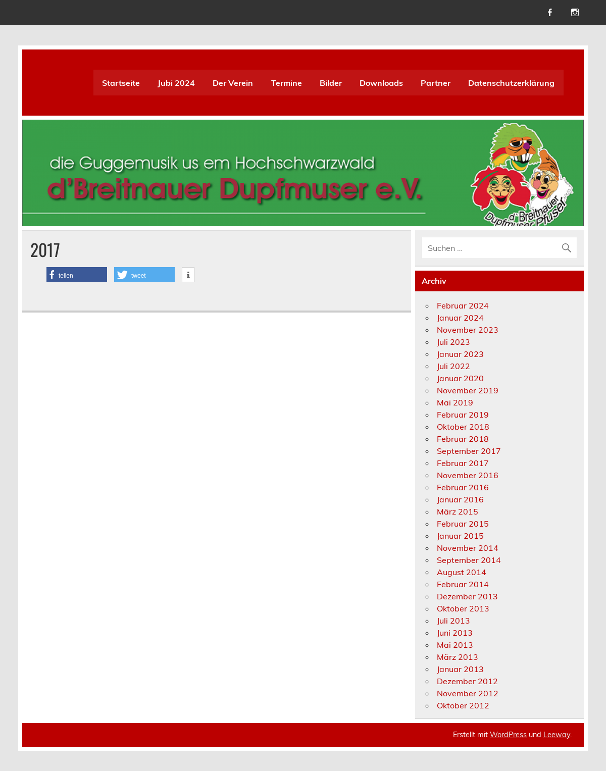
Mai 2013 (455, 645)
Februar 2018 (463, 439)
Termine (286, 83)
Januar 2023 (460, 354)
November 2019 (467, 390)
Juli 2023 (453, 342)
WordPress (508, 734)
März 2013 (457, 657)
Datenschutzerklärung (511, 83)
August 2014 (461, 572)
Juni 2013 (455, 633)
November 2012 (467, 693)
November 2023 (467, 330)
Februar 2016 (463, 487)
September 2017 (469, 451)
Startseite (121, 83)
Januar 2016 (460, 499)
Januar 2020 (460, 378)
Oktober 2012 (463, 705)
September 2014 (469, 560)
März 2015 (457, 511)
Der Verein (233, 83)
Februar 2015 (463, 524)
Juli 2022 (453, 366)
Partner (435, 83)
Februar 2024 (463, 305)
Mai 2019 (455, 402)
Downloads (381, 83)
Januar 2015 (460, 536)
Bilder (331, 83)
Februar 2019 (463, 414)
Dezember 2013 (467, 596)
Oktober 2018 (463, 427)
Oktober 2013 (463, 608)
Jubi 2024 (176, 83)
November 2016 (467, 475)
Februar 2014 (463, 584)
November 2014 (467, 548)
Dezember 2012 (467, 681)
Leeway (556, 734)
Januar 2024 (460, 318)
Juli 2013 (453, 620)
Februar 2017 (463, 463)
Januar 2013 (460, 669)
